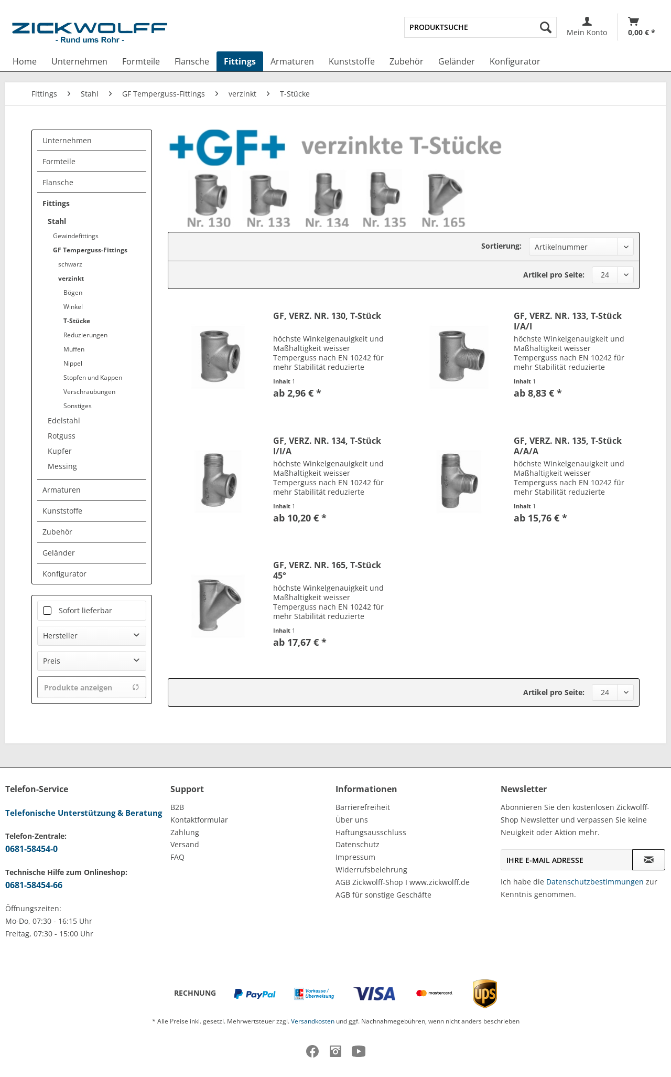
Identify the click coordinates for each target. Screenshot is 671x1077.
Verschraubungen (89, 391)
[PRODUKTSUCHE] (480, 27)
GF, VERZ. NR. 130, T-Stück (327, 316)
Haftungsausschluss (371, 832)
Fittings (56, 203)
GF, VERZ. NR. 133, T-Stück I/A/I (568, 321)
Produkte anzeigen (91, 687)
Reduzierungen (85, 334)
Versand (184, 844)
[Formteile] (141, 61)
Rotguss (61, 436)
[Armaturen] (292, 61)
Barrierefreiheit (363, 807)
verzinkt (71, 278)
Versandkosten (312, 1021)
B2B (177, 807)
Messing (62, 466)
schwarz (70, 264)
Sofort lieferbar (85, 610)
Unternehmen (67, 140)
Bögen (72, 292)
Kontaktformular (199, 820)
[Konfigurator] (515, 61)
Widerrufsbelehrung (371, 870)
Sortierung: (501, 246)
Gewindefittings (76, 235)
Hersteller (60, 636)
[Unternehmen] (79, 61)
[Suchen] (546, 27)
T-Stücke (76, 320)
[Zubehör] (406, 61)
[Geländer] (456, 61)
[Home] (24, 61)
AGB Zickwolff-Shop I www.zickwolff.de (403, 882)
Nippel (72, 363)
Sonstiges (77, 405)
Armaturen (61, 490)
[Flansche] (192, 61)
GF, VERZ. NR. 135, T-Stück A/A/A (568, 445)
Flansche (57, 182)
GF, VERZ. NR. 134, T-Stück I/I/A (327, 445)
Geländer (58, 553)
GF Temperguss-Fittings (90, 250)
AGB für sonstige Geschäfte (383, 895)
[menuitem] (480, 27)
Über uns (352, 820)
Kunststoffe (62, 511)
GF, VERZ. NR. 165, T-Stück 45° (327, 570)
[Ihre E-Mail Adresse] (567, 859)
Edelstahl (64, 420)
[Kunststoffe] (351, 61)
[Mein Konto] (586, 27)
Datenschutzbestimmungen (595, 882)
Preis (51, 661)
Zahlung (184, 832)
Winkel (73, 306)
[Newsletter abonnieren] (648, 859)
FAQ (177, 857)
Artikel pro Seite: (554, 275)
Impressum (355, 857)
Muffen (73, 349)
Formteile (58, 161)
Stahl (57, 221)
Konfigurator (64, 574)
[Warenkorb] (642, 27)
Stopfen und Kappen (92, 377)
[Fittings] (240, 61)
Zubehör (57, 532)
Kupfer (60, 451)
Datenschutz (358, 844)
